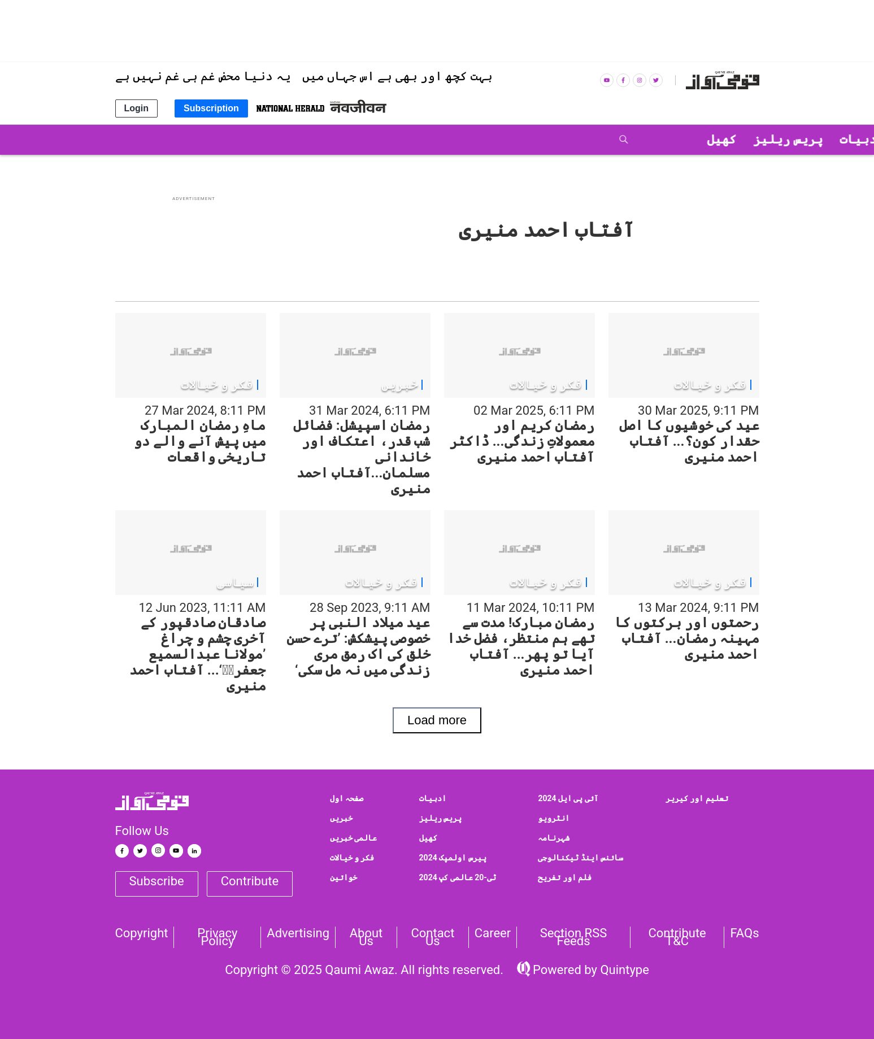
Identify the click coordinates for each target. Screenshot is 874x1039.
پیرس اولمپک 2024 (452, 857)
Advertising (298, 933)
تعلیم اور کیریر (697, 798)
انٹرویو (553, 818)
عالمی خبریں (353, 837)
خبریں (341, 818)
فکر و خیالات (352, 857)
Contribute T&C (677, 937)
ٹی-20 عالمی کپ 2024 (457, 877)
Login (136, 108)
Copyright (141, 933)
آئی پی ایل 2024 (568, 798)
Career (493, 933)
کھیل (428, 837)
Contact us (432, 937)
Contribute (250, 881)
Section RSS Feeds (573, 937)
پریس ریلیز (440, 818)
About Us (366, 937)
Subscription (211, 108)
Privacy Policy (217, 937)
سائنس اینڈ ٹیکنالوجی (580, 857)
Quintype (623, 970)
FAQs (744, 933)
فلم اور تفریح (565, 877)
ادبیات (432, 798)
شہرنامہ (553, 837)
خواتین (343, 877)
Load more (437, 720)
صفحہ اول (346, 798)
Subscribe (156, 881)
